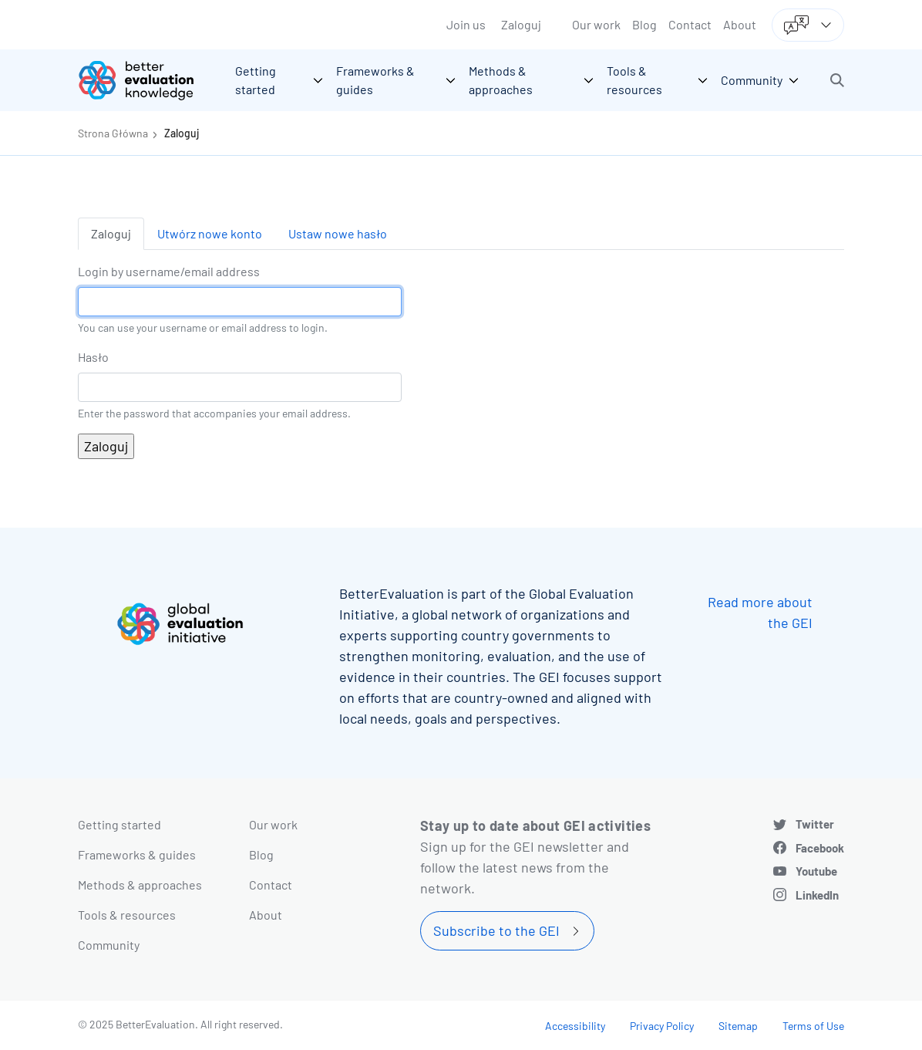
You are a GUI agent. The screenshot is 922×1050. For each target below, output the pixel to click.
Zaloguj (521, 24)
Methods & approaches (140, 884)
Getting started (119, 824)
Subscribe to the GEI (496, 930)
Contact (690, 24)
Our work (596, 24)
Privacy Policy (662, 1025)
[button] (837, 80)
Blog (644, 24)
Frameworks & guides (137, 854)
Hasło (93, 356)
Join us (466, 24)
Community (109, 944)
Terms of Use (813, 1025)
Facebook (820, 848)
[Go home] (147, 80)
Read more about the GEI (760, 612)
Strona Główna (113, 133)
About (739, 24)
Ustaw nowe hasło (337, 233)
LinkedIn (817, 895)
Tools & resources (127, 914)
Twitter (815, 824)
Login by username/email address (169, 271)
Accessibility (575, 1025)
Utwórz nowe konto (209, 233)
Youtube (816, 871)
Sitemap (738, 1025)
